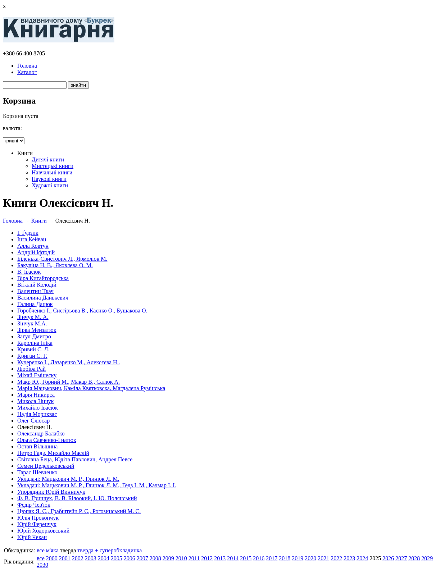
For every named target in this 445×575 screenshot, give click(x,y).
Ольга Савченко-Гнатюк (46, 440)
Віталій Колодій (36, 285)
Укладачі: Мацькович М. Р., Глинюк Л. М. (68, 479)
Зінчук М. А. (33, 317)
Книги (39, 221)
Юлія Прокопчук (38, 518)
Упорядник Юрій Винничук (51, 492)
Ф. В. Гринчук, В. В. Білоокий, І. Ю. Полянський (77, 498)
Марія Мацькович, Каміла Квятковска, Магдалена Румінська (91, 388)
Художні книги (50, 185)
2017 (271, 558)
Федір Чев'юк (33, 505)
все (41, 550)
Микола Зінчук (35, 401)
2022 (336, 558)
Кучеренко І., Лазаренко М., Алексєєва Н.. (68, 362)
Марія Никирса (36, 395)
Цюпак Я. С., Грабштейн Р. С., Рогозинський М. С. (79, 511)
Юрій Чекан (32, 537)
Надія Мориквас (37, 414)
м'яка (52, 550)
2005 (116, 558)
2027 (401, 558)
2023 (349, 558)
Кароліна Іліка (35, 343)
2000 (52, 558)
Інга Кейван (31, 239)
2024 (362, 558)
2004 (103, 558)
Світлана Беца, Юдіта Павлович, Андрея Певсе (74, 459)
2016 (258, 558)
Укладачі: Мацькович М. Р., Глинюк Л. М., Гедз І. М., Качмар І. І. (96, 485)
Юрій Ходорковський (43, 531)
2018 (284, 558)
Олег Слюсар (33, 420)
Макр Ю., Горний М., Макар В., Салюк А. (68, 382)
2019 (297, 558)
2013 (220, 558)
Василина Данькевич (42, 298)
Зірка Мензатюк (36, 330)
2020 (310, 558)
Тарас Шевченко (37, 472)
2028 (414, 558)
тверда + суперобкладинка (109, 550)
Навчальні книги (52, 172)
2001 (65, 558)
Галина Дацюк (35, 304)
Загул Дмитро (34, 336)
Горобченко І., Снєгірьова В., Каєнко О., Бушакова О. (82, 310)
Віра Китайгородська (43, 278)
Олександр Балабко (41, 433)
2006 (129, 558)
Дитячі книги (48, 159)
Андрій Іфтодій (36, 252)
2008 (155, 558)
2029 (427, 558)
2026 (388, 558)
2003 (90, 558)
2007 (142, 558)
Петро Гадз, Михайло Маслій (53, 453)
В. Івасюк (29, 272)
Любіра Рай (31, 369)
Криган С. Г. (32, 356)
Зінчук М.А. (32, 323)
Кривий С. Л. (33, 349)
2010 (181, 558)
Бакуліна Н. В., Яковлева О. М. (55, 265)
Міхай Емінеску (36, 375)
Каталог (27, 72)
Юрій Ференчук (36, 524)
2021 (323, 558)
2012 (207, 558)
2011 (194, 558)
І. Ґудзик (27, 233)
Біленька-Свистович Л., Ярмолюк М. (62, 259)
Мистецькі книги (52, 166)
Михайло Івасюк (37, 408)
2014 (233, 558)
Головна (27, 66)
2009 (168, 558)
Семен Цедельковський (45, 466)
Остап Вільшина (37, 446)
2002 (77, 558)
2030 (42, 565)
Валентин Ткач (35, 291)
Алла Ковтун (33, 246)
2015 (245, 558)
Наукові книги (49, 179)
